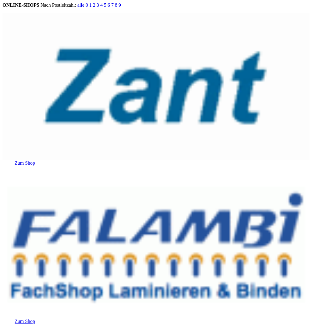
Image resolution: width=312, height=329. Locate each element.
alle (80, 5)
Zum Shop (25, 163)
